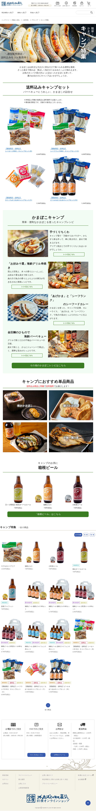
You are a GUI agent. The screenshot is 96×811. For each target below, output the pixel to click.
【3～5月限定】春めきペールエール (18, 504)
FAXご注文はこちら (36, 755)
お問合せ (5, 784)
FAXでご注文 (57, 5)
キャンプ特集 (45, 19)
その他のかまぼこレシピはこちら (48, 364)
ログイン (5, 779)
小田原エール (77, 504)
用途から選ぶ (16, 19)
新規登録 (74, 5)
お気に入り (22, 784)
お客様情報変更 (23, 788)
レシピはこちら (69, 254)
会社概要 (81, 779)
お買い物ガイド (66, 5)
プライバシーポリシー (49, 784)
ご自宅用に (26, 19)
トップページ (5, 19)
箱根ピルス (47, 504)
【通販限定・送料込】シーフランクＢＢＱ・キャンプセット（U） (11, 689)
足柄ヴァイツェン (7, 606)
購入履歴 (21, 779)
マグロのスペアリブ (8, 566)
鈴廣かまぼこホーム (85, 775)
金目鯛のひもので (27, 334)
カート (89, 5)
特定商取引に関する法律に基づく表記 (55, 779)
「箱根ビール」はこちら (48, 513)
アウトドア (35, 19)
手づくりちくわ (59, 231)
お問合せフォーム (59, 755)
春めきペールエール (79, 569)
